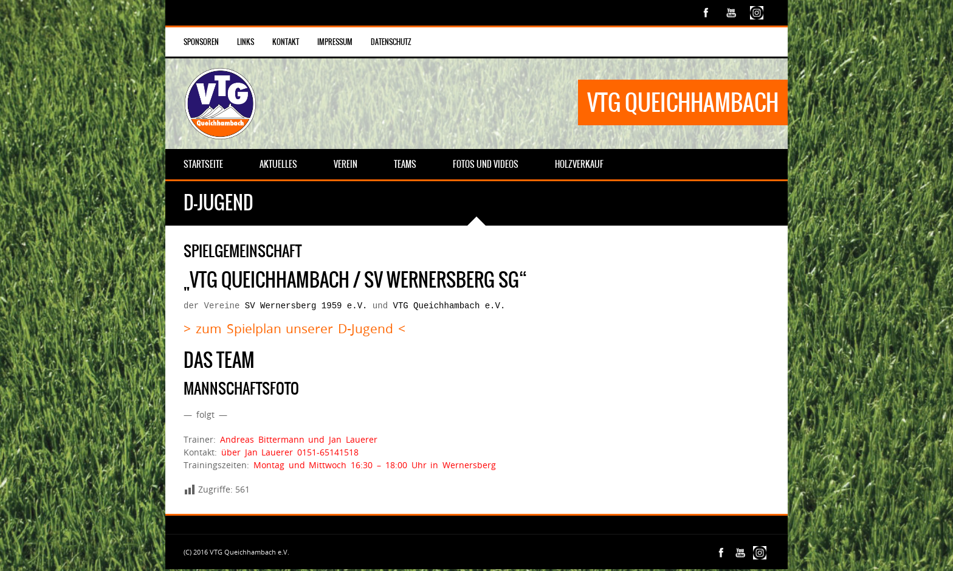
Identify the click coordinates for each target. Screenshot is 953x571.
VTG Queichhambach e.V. (449, 307)
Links (245, 41)
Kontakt (285, 41)
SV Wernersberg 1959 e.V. (306, 307)
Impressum (335, 41)
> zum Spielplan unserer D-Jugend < (294, 330)
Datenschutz (391, 41)
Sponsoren (201, 41)
